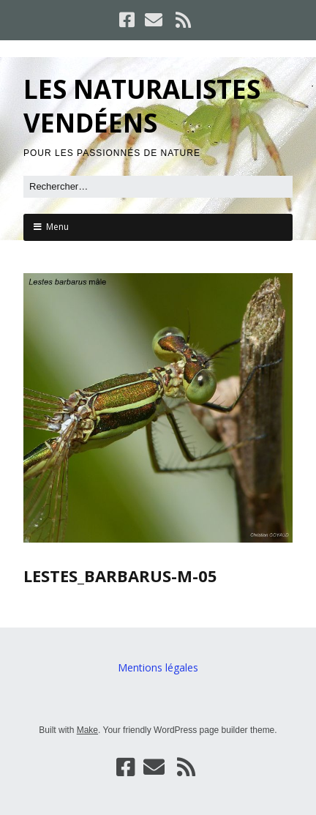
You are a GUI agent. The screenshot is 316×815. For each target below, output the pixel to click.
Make (87, 730)
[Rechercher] (158, 187)
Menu (57, 226)
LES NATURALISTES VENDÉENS (141, 106)
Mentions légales (158, 667)
